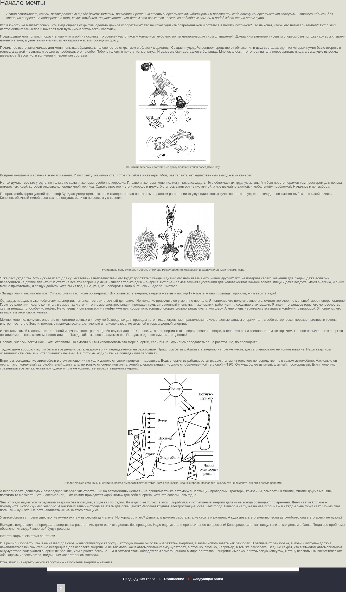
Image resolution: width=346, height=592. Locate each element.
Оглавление (174, 579)
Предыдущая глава (139, 579)
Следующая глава (208, 579)
